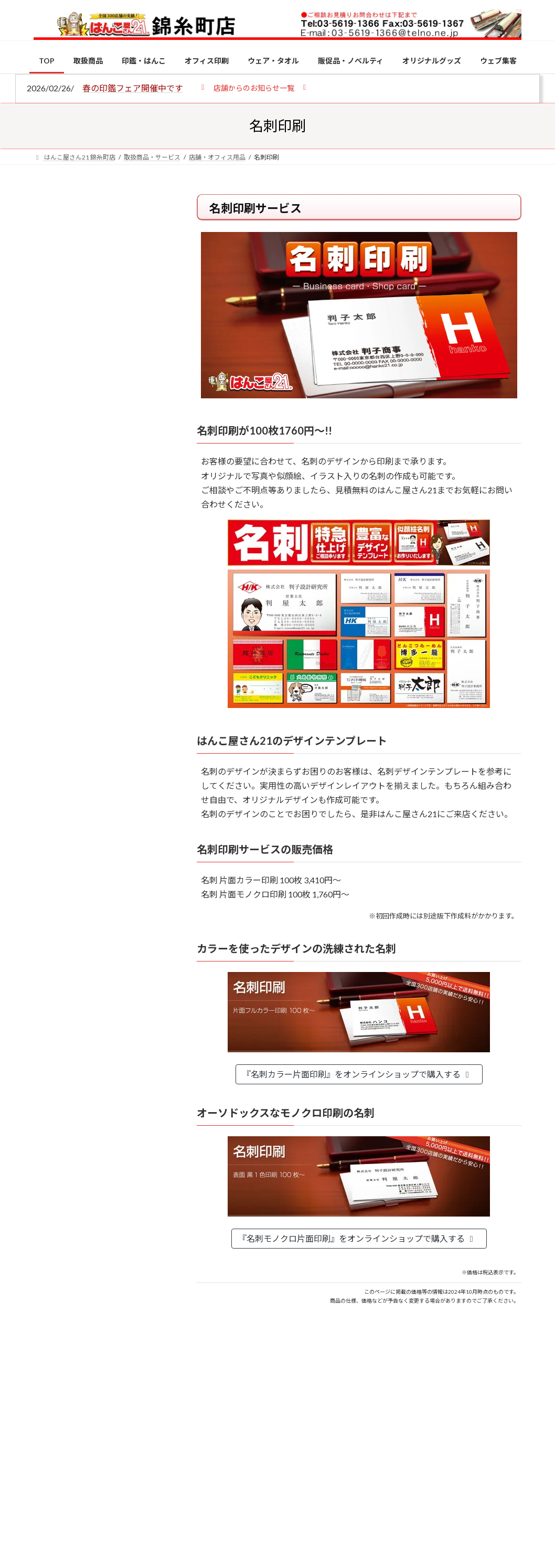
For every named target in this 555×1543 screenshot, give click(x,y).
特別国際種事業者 (101, 763)
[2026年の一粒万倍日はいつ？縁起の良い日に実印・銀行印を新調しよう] (53, 1156)
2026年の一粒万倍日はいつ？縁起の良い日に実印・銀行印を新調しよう (124, 1161)
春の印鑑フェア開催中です (132, 88)
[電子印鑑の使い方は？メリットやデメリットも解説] (53, 926)
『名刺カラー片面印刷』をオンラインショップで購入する (357, 1074)
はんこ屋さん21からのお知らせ (117, 263)
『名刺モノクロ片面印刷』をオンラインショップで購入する (357, 1238)
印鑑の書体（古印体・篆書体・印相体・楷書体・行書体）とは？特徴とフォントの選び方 (101, 407)
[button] (254, 87)
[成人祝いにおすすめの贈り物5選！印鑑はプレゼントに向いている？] (53, 1075)
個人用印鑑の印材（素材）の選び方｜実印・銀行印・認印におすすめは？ (101, 288)
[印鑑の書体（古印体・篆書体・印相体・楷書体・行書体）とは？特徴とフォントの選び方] (53, 994)
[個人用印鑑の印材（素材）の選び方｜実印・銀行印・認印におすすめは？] (53, 845)
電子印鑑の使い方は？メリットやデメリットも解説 (123, 925)
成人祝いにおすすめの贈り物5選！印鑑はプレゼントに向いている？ (123, 1080)
